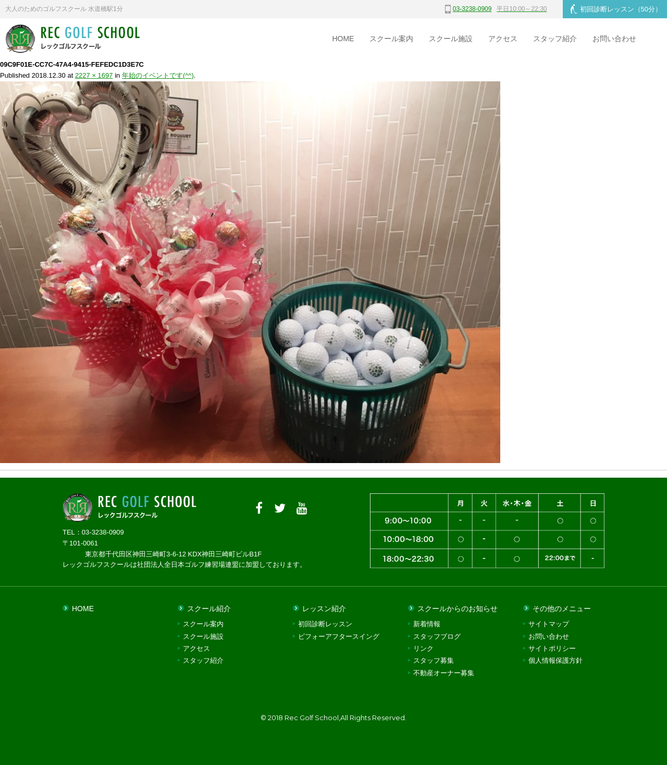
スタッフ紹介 (555, 38)
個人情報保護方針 (555, 660)
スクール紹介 (209, 608)
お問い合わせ (614, 38)
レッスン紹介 (324, 608)
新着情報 (426, 624)
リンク (423, 648)
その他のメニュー (562, 608)
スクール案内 (391, 38)
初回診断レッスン (616, 9)
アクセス (502, 38)
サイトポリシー (552, 648)
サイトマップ (548, 624)
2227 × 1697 (94, 75)
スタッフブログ (437, 636)
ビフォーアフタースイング (338, 636)
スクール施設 (451, 38)
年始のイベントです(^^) (158, 75)
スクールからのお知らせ (457, 608)
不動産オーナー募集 (443, 673)
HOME (343, 38)
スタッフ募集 (433, 660)
